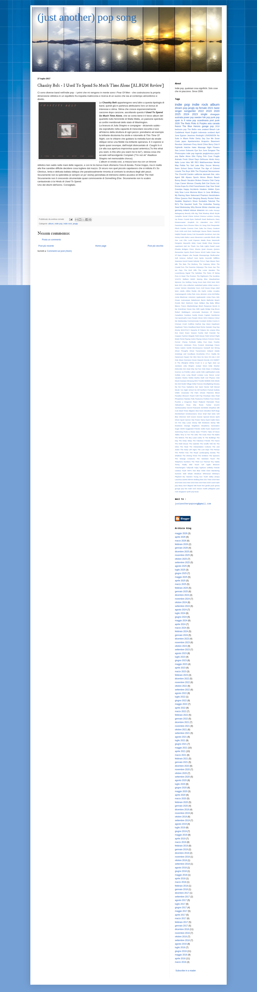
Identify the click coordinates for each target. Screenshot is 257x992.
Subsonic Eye (192, 150)
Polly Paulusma (197, 399)
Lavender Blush (209, 237)
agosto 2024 (181, 609)
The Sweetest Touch (206, 459)
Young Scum (197, 282)
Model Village (186, 384)
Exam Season (191, 333)
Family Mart (203, 333)
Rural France (195, 252)
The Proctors (191, 276)
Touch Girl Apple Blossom (207, 465)
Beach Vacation (188, 180)
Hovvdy (206, 360)
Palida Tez (184, 165)
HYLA (208, 354)
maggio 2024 (181, 620)
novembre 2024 (182, 599)
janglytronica (208, 153)
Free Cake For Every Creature (207, 228)
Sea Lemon (180, 150)
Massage (202, 147)
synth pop (190, 492)
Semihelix (204, 408)
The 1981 (194, 435)
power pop (189, 117)
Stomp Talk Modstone (201, 423)
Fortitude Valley (195, 342)
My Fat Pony (180, 387)
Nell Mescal (215, 387)
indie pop (58, 224)
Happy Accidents (191, 189)
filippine (190, 486)
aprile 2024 (180, 624)
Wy (184, 477)
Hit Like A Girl (214, 357)
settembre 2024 (182, 606)
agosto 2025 (181, 566)
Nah (185, 246)
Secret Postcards (193, 408)
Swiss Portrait (194, 168)
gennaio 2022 (181, 718)
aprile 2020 (180, 795)
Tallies (177, 435)
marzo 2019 (180, 842)
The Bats (182, 264)
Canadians (179, 315)
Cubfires (191, 324)
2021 (210, 108)
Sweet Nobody (193, 261)
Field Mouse (200, 336)
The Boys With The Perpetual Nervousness (201, 171)
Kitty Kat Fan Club (198, 369)
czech (213, 483)
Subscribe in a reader (185, 970)
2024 (186, 114)
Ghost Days (193, 159)
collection (190, 285)
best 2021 (179, 285)
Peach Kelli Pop (196, 396)
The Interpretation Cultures (200, 447)
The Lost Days (203, 450)
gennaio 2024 (181, 635)
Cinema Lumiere (206, 216)
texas (197, 492)
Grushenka (200, 354)
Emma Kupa (180, 186)
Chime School (193, 216)
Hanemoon (179, 357)
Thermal (206, 462)
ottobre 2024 (181, 602)
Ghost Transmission (198, 351)
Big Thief (198, 213)
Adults (182, 291)
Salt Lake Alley (197, 165)
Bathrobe (210, 300)
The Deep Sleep (185, 441)
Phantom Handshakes (210, 195)
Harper (186, 357)
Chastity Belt (199, 183)
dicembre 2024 (182, 595)
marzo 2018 (180, 882)
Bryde (217, 213)
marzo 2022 (180, 711)
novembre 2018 (182, 857)
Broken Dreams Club (204, 180)
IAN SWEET (215, 360)
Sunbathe (203, 201)
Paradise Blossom (182, 396)
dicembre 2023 (182, 638)
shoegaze (215, 114)
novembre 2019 (182, 813)
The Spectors (214, 456)
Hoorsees (187, 360)
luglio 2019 (180, 827)
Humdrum (208, 234)
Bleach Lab (215, 129)
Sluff (213, 411)
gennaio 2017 (181, 925)
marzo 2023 (180, 671)
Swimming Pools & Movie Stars (187, 432)
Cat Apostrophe (181, 318)
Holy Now (179, 192)
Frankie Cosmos (186, 228)
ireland (186, 210)
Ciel (208, 183)
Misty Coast (196, 243)
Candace (187, 315)
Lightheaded (210, 372)
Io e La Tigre (206, 363)
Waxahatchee (214, 279)
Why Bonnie (196, 207)
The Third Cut (197, 462)
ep (196, 108)
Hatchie (187, 147)
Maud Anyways (181, 381)
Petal (218, 396)
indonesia (202, 132)
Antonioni (191, 297)
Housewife (200, 234)
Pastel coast (215, 246)
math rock (192, 489)
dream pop (181, 108)
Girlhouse (204, 159)
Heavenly (216, 231)
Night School (189, 390)
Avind (199, 144)
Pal (192, 393)
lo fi (183, 120)
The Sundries (214, 276)
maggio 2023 (181, 664)
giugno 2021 (181, 744)
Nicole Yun (179, 390)
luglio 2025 (180, 570)
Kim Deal (186, 369)
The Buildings (210, 438)
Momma (193, 192)
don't (185, 486)
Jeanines (191, 135)
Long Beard (191, 375)
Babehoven (195, 300)
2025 (178, 114)
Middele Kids (209, 381)
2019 (209, 111)
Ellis (193, 156)
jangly (75, 224)
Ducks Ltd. (215, 183)
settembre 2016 (182, 940)
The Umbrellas (205, 204)
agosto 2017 (181, 900)
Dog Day (216, 327)
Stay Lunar (186, 423)
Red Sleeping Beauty (197, 198)
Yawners (189, 477)
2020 (217, 111)
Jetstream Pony (190, 144)
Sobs (214, 414)
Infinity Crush (194, 363)
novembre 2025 (182, 555)
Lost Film (183, 240)
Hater (194, 147)
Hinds (211, 159)
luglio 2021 (180, 740)
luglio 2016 (180, 947)
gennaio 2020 (181, 806)
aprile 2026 (180, 537)
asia (210, 123)
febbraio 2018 (181, 886)
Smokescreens (191, 414)
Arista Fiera (210, 297)
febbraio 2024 (181, 631)
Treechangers (180, 468)
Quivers (217, 249)
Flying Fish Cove (204, 156)
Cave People (192, 318)
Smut (200, 414)
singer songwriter (185, 111)
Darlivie (198, 324)
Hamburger (196, 231)
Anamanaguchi (180, 294)
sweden (198, 117)
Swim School (181, 168)
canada (216, 123)
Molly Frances (197, 384)
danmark (206, 174)
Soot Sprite (199, 258)
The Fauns (215, 441)
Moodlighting (208, 384)
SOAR (203, 252)
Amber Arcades (213, 291)
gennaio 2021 (181, 762)
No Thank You (193, 246)
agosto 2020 (181, 780)
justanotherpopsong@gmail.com (193, 503)
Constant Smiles (205, 321)
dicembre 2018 (182, 853)
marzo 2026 (180, 540)
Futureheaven (199, 186)
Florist (182, 339)
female (203, 108)
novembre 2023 (182, 642)
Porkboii (206, 399)
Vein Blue (196, 471)
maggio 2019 (181, 835)
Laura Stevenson (196, 237)
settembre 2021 (182, 733)
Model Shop (207, 243)
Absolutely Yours (193, 288)
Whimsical (207, 474)
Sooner (200, 417)
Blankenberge (192, 306)
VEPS (189, 471)
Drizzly (177, 330)
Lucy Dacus (209, 375)
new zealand (203, 129)
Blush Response (205, 306)
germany (178, 210)
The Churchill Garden (184, 174)
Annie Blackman (181, 297)
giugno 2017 (181, 907)
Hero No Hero (202, 357)
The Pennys (215, 450)
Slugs (217, 411)
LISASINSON (210, 135)
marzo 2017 (180, 918)
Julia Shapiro (188, 366)
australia (179, 117)
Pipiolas (187, 399)
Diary (218, 219)
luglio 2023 (180, 657)
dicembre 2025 (182, 551)
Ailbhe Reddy (191, 291)
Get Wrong (215, 348)
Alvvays (217, 210)
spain (177, 120)
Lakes (193, 372)
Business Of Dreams (210, 312)
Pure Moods (215, 399)
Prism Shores (194, 249)
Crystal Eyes (189, 219)
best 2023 (191, 483)
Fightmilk (179, 147)
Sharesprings (204, 255)
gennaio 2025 (181, 591)
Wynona (178, 282)
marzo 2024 (180, 628)
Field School (210, 336)
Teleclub (211, 201)
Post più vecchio (155, 246)
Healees (203, 189)
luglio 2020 (180, 784)
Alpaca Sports (192, 177)
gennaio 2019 (181, 849)
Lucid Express (194, 240)
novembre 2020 (182, 769)
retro (218, 174)
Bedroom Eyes (192, 303)
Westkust (197, 474)
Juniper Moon (201, 366)
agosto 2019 (181, 824)
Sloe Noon (199, 411)
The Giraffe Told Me (208, 444)
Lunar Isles (185, 162)
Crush (184, 324)
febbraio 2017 (181, 922)
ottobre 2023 (181, 646)
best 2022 (183, 483)
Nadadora (190, 387)
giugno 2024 (181, 617)
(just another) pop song (87, 17)
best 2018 (212, 479)
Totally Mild (187, 465)
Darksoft (198, 219)
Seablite (178, 201)
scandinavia (202, 120)
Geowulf (207, 348)
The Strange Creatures (185, 459)
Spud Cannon (185, 420)
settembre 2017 (182, 896)
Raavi (195, 402)
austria (184, 479)
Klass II (209, 369)
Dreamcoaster (180, 222)
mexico (199, 489)
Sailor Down (211, 252)
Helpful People (180, 234)
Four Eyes (207, 342)
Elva (218, 330)
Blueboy (206, 213)
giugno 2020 (181, 787)
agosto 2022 (181, 693)
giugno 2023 (181, 660)
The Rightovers (202, 276)
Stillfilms (216, 258)
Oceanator (185, 393)
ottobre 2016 (181, 936)
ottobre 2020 (181, 773)
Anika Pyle (191, 294)
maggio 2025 (181, 577)
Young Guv (197, 477)
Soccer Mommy (213, 165)
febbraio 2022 (181, 715)
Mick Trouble (199, 381)
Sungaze (211, 150)
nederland (199, 285)
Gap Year (210, 186)
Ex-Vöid (189, 186)
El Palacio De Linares (206, 330)
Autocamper (185, 300)
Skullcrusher (215, 255)
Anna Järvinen (201, 294)
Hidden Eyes (214, 189)
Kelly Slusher (214, 366)
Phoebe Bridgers (181, 249)
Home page (100, 246)
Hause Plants (206, 231)
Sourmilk (208, 258)
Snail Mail (207, 414)
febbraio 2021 (181, 758)
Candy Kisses (197, 315)
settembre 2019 (182, 820)
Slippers (192, 411)
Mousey (216, 384)
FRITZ (217, 222)
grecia (217, 486)
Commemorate (193, 321)
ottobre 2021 (181, 729)
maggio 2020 (181, 791)
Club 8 (217, 144)
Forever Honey (214, 339)
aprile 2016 (180, 958)
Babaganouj (179, 213)
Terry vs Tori (185, 435)
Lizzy (183, 375)
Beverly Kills (190, 213)
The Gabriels (194, 444)
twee (217, 108)
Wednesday (185, 207)
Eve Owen (179, 333)
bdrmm (190, 479)
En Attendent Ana (204, 222)
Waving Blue (202, 279)
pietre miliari (208, 285)
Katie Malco (184, 237)
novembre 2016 (182, 933)
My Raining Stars (182, 195)
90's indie (209, 210)
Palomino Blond (213, 393)
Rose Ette (191, 405)
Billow (217, 303)
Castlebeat (179, 132)
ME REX (195, 162)
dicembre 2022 (182, 678)
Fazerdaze (179, 225)
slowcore (201, 210)
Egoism (183, 135)
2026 (177, 123)
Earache (194, 330)
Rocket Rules (214, 198)
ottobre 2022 (181, 686)
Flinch (177, 228)
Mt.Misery (215, 192)
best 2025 (207, 483)
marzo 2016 (180, 962)
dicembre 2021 (182, 722)
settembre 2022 (182, 689)
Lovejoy (200, 375)
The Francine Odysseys (194, 267)
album (51, 224)
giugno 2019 (181, 831)
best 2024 (199, 483)
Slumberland (180, 414)
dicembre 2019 (182, 809)
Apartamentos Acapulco (198, 141)
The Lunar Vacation (206, 270)
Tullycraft (189, 468)
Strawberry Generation (210, 426)
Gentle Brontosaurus (195, 348)
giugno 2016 (181, 951)
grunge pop (179, 489)
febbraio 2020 (181, 802)
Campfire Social (181, 216)
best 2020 (216, 282)
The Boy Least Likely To (194, 438)
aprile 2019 (180, 838)
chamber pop (214, 207)
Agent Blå (179, 177)
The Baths (215, 435)
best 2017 (204, 479)
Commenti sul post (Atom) (59, 251)
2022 (201, 111)
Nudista (217, 390)
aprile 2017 (180, 915)
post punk (215, 120)
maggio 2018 (181, 875)
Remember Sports (182, 252)
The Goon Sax (210, 267)
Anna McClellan (213, 294)
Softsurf (190, 258)
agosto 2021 (181, 737)
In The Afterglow (181, 363)
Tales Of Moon (214, 432)
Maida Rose (206, 240)
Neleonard (195, 195)
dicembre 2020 (182, 766)
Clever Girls (202, 318)
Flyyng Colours (202, 339)
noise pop (191, 120)
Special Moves (209, 417)
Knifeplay (216, 369)
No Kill (197, 390)
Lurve (186, 192)
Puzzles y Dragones (183, 402)
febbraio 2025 (181, 588)
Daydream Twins (181, 327)
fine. (213, 174)
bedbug (197, 479)
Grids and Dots (185, 231)
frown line (201, 486)
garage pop (208, 126)
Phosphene (179, 399)
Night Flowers (213, 147)
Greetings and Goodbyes (185, 354)
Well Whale (188, 474)
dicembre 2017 (182, 893)
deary (180, 486)
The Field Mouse (181, 444)
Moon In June (204, 192)
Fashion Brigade (188, 336)
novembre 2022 (182, 682)
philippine (212, 489)
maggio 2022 (181, 704)
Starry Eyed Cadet (208, 420)
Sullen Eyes (205, 429)
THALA (202, 261)
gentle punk (209, 486)
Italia (177, 162)
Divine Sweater (206, 327)
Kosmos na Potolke (182, 372)
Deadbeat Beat (194, 327)
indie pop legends (194, 153)
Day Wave (206, 324)
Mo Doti (178, 384)
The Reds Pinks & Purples (194, 123)
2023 (195, 114)
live (186, 489)
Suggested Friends (192, 429)
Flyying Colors (190, 339)
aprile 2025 (180, 580)
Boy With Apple (198, 309)
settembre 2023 (182, 649)
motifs (205, 489)
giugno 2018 (181, 871)
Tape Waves (210, 261)
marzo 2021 (180, 755)
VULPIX (178, 279)
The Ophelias (196, 273)
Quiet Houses (207, 249)
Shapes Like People (190, 255)
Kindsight (200, 135)
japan (184, 141)
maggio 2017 (181, 911)
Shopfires (212, 408)
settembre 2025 (182, 562)
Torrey (177, 465)
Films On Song (200, 225)
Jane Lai (216, 363)
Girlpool (210, 351)
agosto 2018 (181, 867)
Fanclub (213, 333)
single (204, 114)
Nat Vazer (199, 387)
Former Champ (181, 342)
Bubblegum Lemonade (191, 312)
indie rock (68, 224)
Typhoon (202, 468)
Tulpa (196, 468)
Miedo (217, 381)
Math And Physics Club (210, 378)
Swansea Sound (181, 261)
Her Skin (193, 357)
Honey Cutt (191, 234)
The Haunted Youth (189, 204)
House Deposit (197, 360)
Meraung (190, 381)
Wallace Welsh (189, 279)
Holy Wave (179, 360)
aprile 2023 (180, 667)
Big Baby (210, 303)
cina (185, 285)
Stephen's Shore (190, 201)
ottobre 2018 (181, 860)
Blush (212, 213)
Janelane (178, 366)
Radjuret (202, 402)
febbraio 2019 (181, 845)
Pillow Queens (181, 198)
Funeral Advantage (205, 345)
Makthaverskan (206, 162)
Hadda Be (215, 354)
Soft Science (180, 258)
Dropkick (191, 222)
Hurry (217, 159)
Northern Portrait (206, 390)
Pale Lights (204, 246)
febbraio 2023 (181, 675)
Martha (197, 378)
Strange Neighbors (192, 426)
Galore (183, 348)
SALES (217, 405)
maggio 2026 (181, 533)
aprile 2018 (180, 878)
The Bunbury (192, 264)
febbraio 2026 (181, 544)
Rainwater (210, 402)
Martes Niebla (187, 378)
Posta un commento (51, 239)
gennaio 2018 (181, 889)
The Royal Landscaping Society (203, 453)
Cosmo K (216, 321)
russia (215, 285)
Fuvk (177, 231)
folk (195, 486)
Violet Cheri (205, 471)
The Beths (192, 129)
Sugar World (180, 429)
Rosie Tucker (205, 405)
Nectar (206, 387)
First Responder (213, 225)
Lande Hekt (200, 372)
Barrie (203, 300)
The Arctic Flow (205, 435)
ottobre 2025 (181, 559)
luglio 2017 (180, 904)
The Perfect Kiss (182, 453)
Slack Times (183, 411)
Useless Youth (180, 471)
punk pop (215, 117)
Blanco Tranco (180, 306)
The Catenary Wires (207, 264)
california (198, 174)
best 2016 (207, 282)
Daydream (216, 324)
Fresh (185, 159)
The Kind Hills (190, 270)
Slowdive (207, 411)
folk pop (206, 117)
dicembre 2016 (182, 929)
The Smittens (203, 456)
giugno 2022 (181, 700)
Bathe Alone (184, 156)
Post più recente (46, 246)
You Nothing (187, 282)
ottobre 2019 (181, 816)
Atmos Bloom (206, 177)
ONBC (177, 393)
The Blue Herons (191, 126)
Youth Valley (208, 477)
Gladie (217, 351)
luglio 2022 (180, 697)
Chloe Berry (208, 144)
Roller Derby (195, 138)
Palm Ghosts (200, 393)
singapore (182, 492)
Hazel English (191, 132)
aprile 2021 (180, 751)
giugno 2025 (181, 573)
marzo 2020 (180, 798)
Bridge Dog (209, 309)
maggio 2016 (181, 955)
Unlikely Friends (213, 468)
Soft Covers (191, 417)
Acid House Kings (208, 288)
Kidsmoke (178, 369)
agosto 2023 (181, 653)
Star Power (195, 420)
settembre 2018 (182, 864)
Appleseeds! (201, 297)
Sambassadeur (181, 408)
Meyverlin (186, 243)
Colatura (210, 318)
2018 (217, 126)
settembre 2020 (182, 777)
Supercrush (215, 429)
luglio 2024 (180, 613)
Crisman (178, 324)
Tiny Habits (215, 462)
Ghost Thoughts (181, 351)
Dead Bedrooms (208, 219)
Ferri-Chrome (189, 225)
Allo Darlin (202, 291)
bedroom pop (181, 129)
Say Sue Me (208, 138)
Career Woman (186, 183)
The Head (184, 447)
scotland (211, 132)
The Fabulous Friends (201, 441)
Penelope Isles (209, 396)
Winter (205, 207)
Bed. (183, 303)
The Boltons (179, 438)
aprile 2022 (180, 708)
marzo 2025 (180, 584)
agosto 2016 (181, 944)
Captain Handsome (212, 315)
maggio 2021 (181, 747)
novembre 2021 (182, 726)
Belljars (202, 303)
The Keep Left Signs (188, 450)
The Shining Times (190, 456)
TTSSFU (204, 432)
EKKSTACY (185, 330)
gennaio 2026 (181, 548)
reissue (193, 210)
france (178, 126)
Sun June (203, 150)
